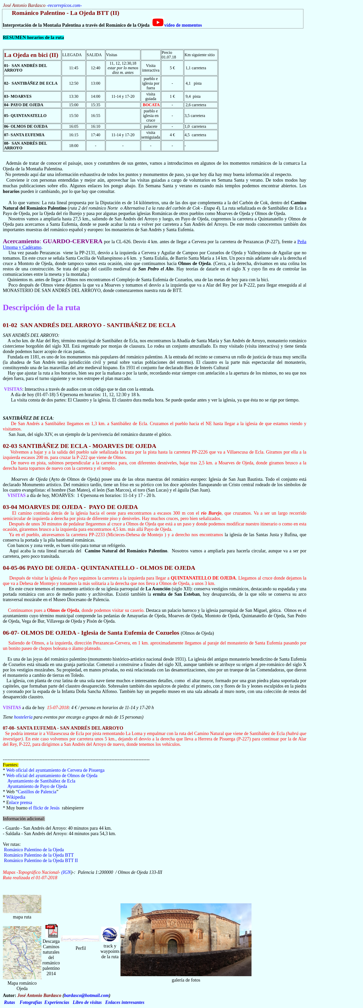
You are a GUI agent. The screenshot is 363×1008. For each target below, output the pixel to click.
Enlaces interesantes (125, 1002)
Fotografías (31, 1002)
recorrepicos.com (64, 5)
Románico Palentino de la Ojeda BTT (39, 855)
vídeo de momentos (177, 25)
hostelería (23, 717)
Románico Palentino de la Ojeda (34, 849)
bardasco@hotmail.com (86, 995)
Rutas (9, 1002)
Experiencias (56, 1002)
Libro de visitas (87, 1002)
